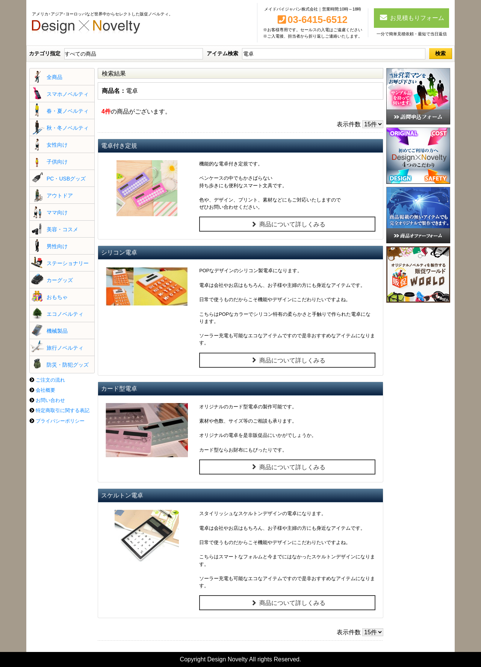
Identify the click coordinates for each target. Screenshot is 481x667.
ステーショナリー (68, 263)
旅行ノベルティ (65, 348)
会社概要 (45, 390)
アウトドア (60, 196)
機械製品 (57, 331)
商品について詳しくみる (287, 224)
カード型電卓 (119, 388)
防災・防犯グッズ (68, 365)
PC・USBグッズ (66, 179)
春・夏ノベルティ (68, 111)
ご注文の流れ (50, 380)
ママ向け (57, 212)
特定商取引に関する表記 (62, 410)
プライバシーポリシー (60, 421)
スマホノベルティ (68, 94)
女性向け (57, 145)
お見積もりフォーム (411, 17)
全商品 (54, 77)
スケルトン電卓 (122, 495)
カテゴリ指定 (45, 53)
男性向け (57, 246)
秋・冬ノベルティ (68, 128)
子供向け (57, 162)
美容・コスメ (62, 229)
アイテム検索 (222, 53)
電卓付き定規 (119, 145)
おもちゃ (57, 297)
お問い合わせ (50, 400)
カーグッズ (60, 280)
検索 (440, 53)
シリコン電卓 (119, 252)
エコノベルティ (65, 314)
